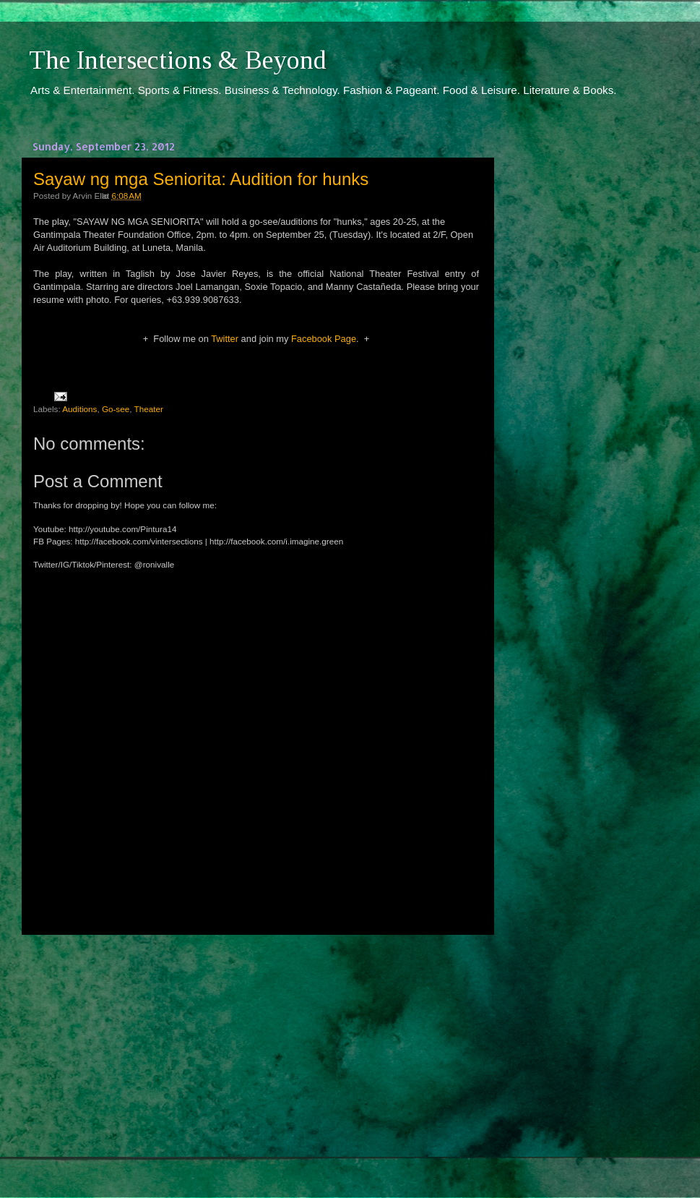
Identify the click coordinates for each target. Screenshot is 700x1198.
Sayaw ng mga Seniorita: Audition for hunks (200, 179)
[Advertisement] (256, 1052)
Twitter (224, 338)
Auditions (79, 409)
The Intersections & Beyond (178, 60)
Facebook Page (323, 338)
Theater (148, 409)
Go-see (115, 409)
